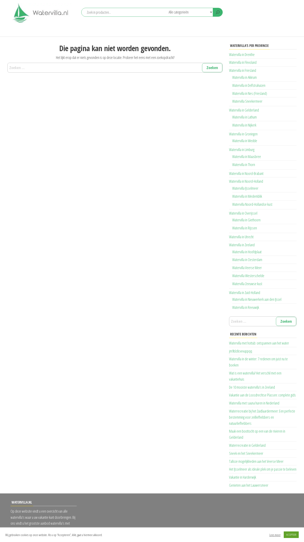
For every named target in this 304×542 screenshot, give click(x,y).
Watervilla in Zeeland (242, 244)
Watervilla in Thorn (243, 164)
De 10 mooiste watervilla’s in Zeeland (252, 387)
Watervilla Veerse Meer (247, 267)
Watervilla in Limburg (241, 149)
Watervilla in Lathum (244, 117)
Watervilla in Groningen (243, 133)
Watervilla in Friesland (242, 70)
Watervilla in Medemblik (247, 196)
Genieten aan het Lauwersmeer (248, 485)
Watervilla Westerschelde (248, 275)
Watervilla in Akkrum (244, 77)
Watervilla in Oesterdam (247, 259)
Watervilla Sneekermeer (247, 101)
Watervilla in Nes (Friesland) (249, 93)
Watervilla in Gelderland (244, 110)
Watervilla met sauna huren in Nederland (254, 403)
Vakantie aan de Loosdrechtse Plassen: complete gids (262, 395)
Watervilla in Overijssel (243, 213)
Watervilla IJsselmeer (245, 188)
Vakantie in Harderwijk (242, 477)
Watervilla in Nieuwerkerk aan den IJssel (256, 299)
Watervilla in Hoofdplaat (247, 251)
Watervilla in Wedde (244, 140)
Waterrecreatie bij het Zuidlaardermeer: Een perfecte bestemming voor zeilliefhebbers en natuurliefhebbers (262, 417)
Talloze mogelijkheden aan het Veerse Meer (256, 461)
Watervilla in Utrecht (241, 236)
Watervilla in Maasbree (246, 156)
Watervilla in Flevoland (242, 62)
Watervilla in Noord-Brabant (246, 173)
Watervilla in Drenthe (242, 54)
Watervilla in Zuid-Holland (244, 292)
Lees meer (275, 535)
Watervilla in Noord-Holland (246, 181)
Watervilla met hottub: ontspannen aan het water (259, 343)
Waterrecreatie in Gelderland (247, 445)
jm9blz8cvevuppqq (240, 351)
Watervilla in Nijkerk (244, 125)
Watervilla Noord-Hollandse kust (252, 204)
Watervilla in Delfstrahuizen (248, 85)
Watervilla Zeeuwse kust (247, 283)
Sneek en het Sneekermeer (246, 453)
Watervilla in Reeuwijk (245, 307)
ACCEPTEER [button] (291, 535)
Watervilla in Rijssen (244, 227)
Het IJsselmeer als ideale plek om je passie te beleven (262, 469)
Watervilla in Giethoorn (246, 219)
